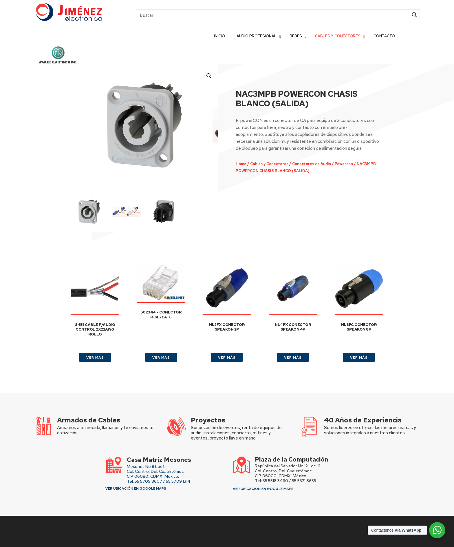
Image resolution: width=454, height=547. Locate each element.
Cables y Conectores (265, 163)
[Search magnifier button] (414, 14)
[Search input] (273, 15)
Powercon (334, 163)
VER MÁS (95, 357)
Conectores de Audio (304, 163)
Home (240, 163)
